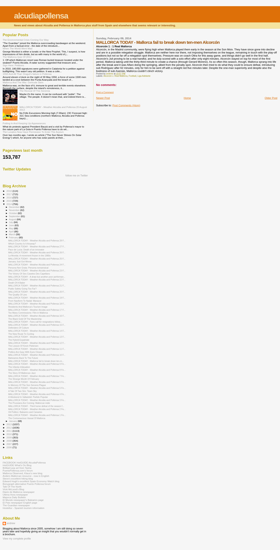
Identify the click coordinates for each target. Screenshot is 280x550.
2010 (9, 434)
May (11, 228)
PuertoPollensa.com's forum (18, 470)
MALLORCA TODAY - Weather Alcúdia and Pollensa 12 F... (36, 343)
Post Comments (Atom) (126, 105)
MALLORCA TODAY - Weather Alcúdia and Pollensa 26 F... (36, 252)
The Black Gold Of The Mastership (25, 319)
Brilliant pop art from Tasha (17, 468)
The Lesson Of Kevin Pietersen (23, 346)
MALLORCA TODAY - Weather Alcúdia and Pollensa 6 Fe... (37, 382)
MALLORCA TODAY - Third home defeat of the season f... (36, 406)
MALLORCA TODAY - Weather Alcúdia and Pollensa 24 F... (36, 264)
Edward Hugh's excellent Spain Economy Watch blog (31, 481)
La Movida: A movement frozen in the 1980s (29, 255)
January (13, 421)
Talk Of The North (12, 486)
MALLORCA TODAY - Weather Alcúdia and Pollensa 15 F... (36, 325)
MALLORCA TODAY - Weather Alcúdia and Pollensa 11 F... (36, 349)
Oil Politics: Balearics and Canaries (25, 412)
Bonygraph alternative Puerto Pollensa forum (27, 484)
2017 (9, 194)
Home (187, 98)
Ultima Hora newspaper (15, 494)
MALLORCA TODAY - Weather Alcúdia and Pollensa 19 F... (36, 297)
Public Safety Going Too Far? (22, 288)
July (11, 222)
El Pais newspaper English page (20, 502)
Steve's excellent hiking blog (18, 478)
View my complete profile (17, 538)
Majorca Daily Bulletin (14, 497)
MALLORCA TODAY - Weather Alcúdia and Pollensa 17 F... (36, 310)
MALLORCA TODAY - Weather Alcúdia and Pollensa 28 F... (36, 240)
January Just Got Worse (19, 261)
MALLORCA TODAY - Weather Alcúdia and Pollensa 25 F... (36, 258)
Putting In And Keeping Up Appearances (24, 123)
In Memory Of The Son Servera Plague (27, 385)
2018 (9, 191)
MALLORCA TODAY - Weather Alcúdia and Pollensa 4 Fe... (37, 394)
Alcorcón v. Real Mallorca (115, 76)
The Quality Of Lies (17, 294)
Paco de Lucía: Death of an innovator (26, 249)
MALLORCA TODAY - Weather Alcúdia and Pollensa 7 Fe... (37, 376)
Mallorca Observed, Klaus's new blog (22, 473)
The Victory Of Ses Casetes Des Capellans (29, 273)
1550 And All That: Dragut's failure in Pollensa (27, 74)
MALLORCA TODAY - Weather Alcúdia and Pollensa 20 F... (36, 292)
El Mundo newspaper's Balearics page (23, 500)
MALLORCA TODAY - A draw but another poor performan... (36, 277)
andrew (11, 523)
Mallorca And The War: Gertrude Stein (23, 82)
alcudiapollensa (41, 15)
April (11, 231)
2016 (9, 197)
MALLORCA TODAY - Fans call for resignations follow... (35, 322)
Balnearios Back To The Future (23, 358)
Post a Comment (105, 92)
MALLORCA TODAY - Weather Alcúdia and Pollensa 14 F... (36, 331)
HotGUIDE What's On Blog (17, 465)
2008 (9, 440)
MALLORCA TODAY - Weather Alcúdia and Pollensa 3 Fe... (37, 400)
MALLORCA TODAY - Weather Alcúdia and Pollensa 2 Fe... (37, 409)
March (12, 234)
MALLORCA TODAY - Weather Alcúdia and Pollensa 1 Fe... (37, 415)
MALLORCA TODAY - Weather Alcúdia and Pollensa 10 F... (36, 355)
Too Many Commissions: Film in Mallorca (28, 312)
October (13, 213)
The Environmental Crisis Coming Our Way (26, 39)
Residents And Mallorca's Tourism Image (28, 307)
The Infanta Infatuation (19, 367)
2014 (9, 204)
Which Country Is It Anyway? (22, 243)
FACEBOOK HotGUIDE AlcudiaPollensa (24, 462)
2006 (9, 447)
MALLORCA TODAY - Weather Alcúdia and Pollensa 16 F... (36, 316)
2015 (9, 200)
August (13, 219)
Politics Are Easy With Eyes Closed (25, 352)
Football (132, 76)
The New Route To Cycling (21, 334)
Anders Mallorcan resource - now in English (26, 476)
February (14, 237)
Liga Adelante (143, 76)
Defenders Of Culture (18, 328)
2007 (9, 444)
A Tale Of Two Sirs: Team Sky (22, 391)
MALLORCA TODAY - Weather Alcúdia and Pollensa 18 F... (36, 303)
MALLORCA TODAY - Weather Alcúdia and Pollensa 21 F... (36, 285)
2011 (9, 431)
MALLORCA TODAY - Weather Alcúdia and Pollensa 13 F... (36, 337)
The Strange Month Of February (23, 379)
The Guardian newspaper (16, 505)
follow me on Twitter (76, 175)
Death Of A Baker (16, 282)
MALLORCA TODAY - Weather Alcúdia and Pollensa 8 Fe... (37, 370)
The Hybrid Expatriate (18, 340)
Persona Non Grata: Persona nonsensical (28, 267)
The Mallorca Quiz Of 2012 (17, 57)
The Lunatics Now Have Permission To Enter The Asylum (33, 132)
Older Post (271, 98)
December (14, 207)
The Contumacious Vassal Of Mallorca (26, 418)
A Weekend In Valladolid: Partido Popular (28, 397)
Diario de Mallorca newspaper (19, 492)
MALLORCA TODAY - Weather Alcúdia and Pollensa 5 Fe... (37, 388)
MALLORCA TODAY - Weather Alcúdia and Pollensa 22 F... (36, 279)
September (15, 216)
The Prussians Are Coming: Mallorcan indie (29, 403)
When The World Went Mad (17, 48)
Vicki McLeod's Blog (13, 489)
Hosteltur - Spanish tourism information (23, 508)
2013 (9, 424)
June (12, 225)
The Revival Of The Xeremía (35, 90)
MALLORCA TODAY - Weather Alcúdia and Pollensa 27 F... (36, 246)
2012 (9, 427)
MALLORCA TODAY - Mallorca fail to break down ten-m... (36, 361)
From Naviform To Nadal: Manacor (24, 301)
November (14, 210)
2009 (9, 437)
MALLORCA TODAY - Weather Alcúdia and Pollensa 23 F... (36, 270)
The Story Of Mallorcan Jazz (22, 373)
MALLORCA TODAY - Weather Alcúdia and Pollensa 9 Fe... (37, 364)
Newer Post (103, 98)
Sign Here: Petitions (13, 65)
